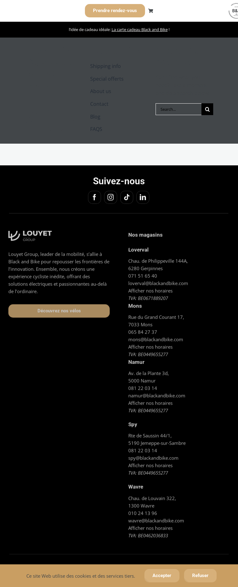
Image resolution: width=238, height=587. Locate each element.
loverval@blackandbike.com (158, 281)
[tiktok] (125, 197)
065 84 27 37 (142, 330)
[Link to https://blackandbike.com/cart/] (150, 11)
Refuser (200, 575)
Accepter (161, 575)
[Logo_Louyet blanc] (30, 231)
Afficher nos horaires (150, 288)
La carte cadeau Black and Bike (140, 29)
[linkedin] (141, 197)
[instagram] (109, 197)
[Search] (207, 109)
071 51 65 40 (142, 274)
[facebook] (93, 197)
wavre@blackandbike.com (156, 518)
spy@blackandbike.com (153, 456)
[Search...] (179, 109)
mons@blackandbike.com (155, 337)
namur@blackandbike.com (156, 394)
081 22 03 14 (142, 386)
